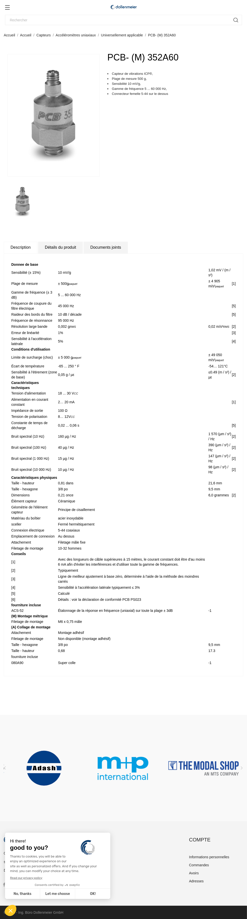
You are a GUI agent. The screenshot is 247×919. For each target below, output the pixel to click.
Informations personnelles (209, 857)
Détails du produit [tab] (60, 247)
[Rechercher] (123, 20)
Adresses (196, 881)
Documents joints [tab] (105, 247)
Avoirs (194, 873)
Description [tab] (21, 247)
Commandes (199, 865)
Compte (200, 839)
